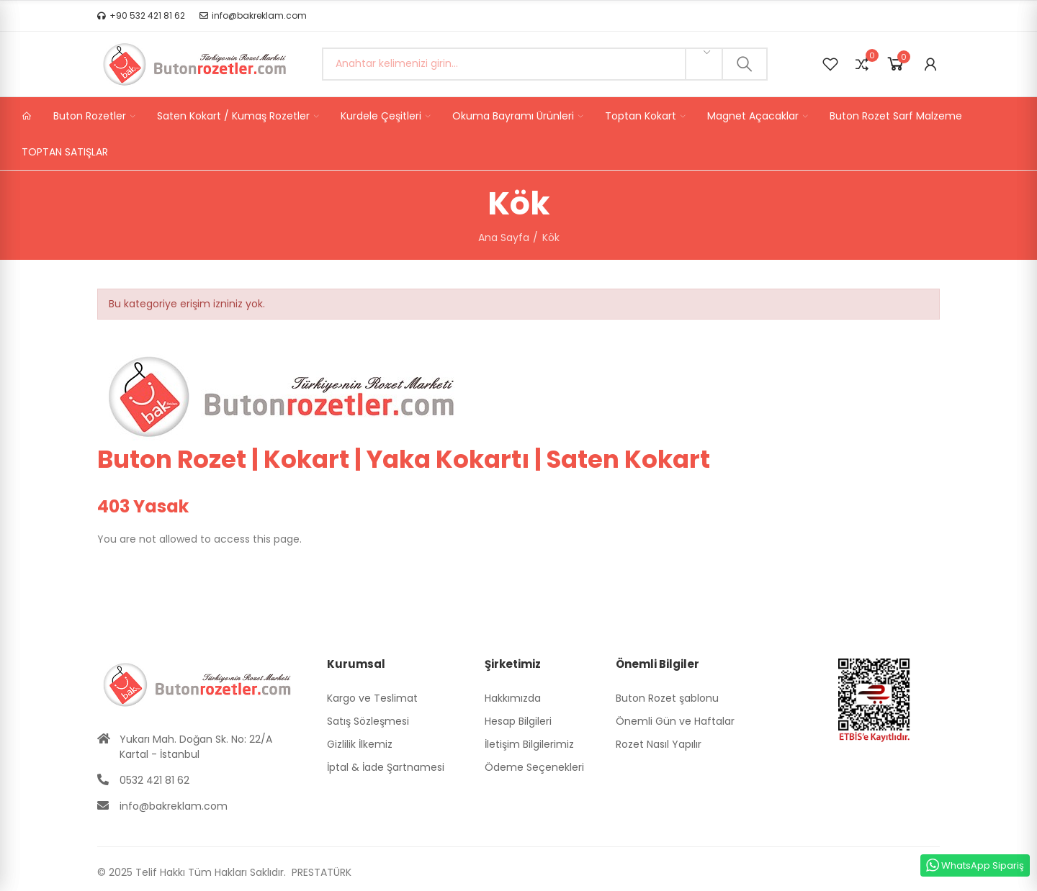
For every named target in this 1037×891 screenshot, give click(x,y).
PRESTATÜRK (320, 872)
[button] (141, 16)
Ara (745, 64)
